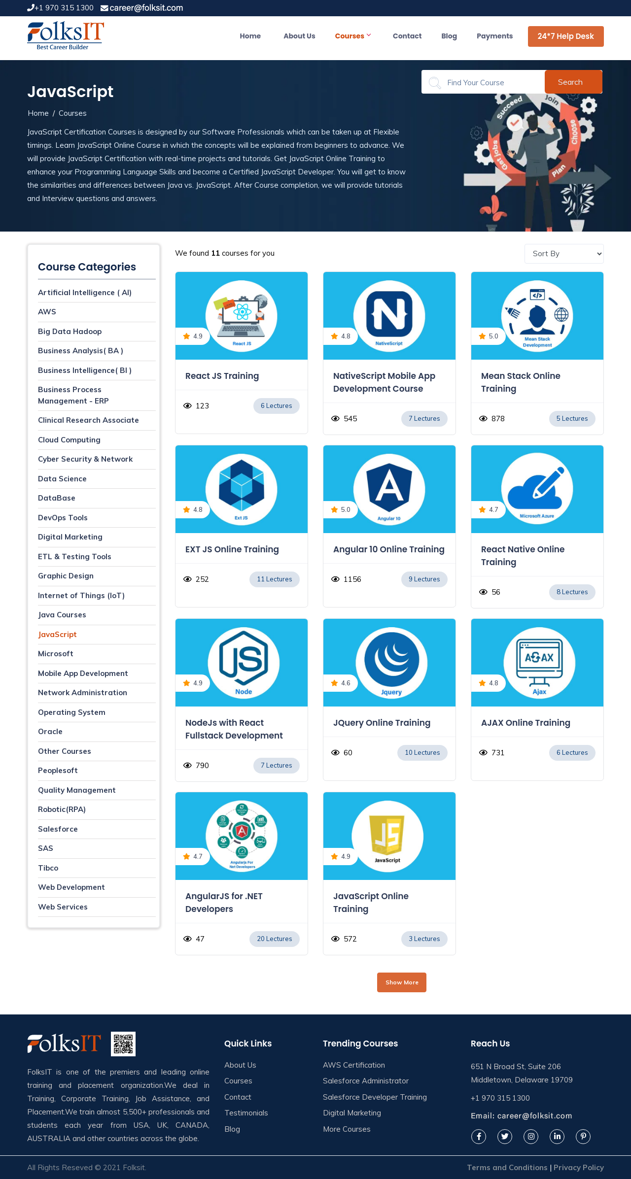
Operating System (71, 712)
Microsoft (55, 653)
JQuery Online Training (381, 723)
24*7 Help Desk (566, 36)
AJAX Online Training (525, 723)
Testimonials (246, 1112)
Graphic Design (66, 575)
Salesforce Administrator (366, 1080)
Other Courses (64, 751)
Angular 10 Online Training (389, 549)
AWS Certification (354, 1065)
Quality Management (77, 790)
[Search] (489, 82)
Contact (407, 36)
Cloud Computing (69, 439)
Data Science (62, 478)
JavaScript (57, 634)
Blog (449, 36)
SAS (45, 848)
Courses (352, 36)
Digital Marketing (70, 536)
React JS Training (222, 376)
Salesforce (58, 829)
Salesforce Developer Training (375, 1097)
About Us (299, 36)
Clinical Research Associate (88, 420)
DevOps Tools (63, 517)
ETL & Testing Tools (74, 556)
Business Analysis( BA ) (80, 350)
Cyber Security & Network (85, 459)
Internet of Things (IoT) (81, 595)
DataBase (56, 498)
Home (250, 36)
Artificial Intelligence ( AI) (85, 292)
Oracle (50, 731)
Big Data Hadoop (70, 331)
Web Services (63, 906)
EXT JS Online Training (232, 549)
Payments (495, 36)
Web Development (71, 887)
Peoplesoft (58, 770)
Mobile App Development (83, 673)
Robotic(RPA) (62, 809)
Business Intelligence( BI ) (85, 370)
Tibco (48, 868)
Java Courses (62, 614)
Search (570, 82)
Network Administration (82, 692)
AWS (47, 311)
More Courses (347, 1129)
